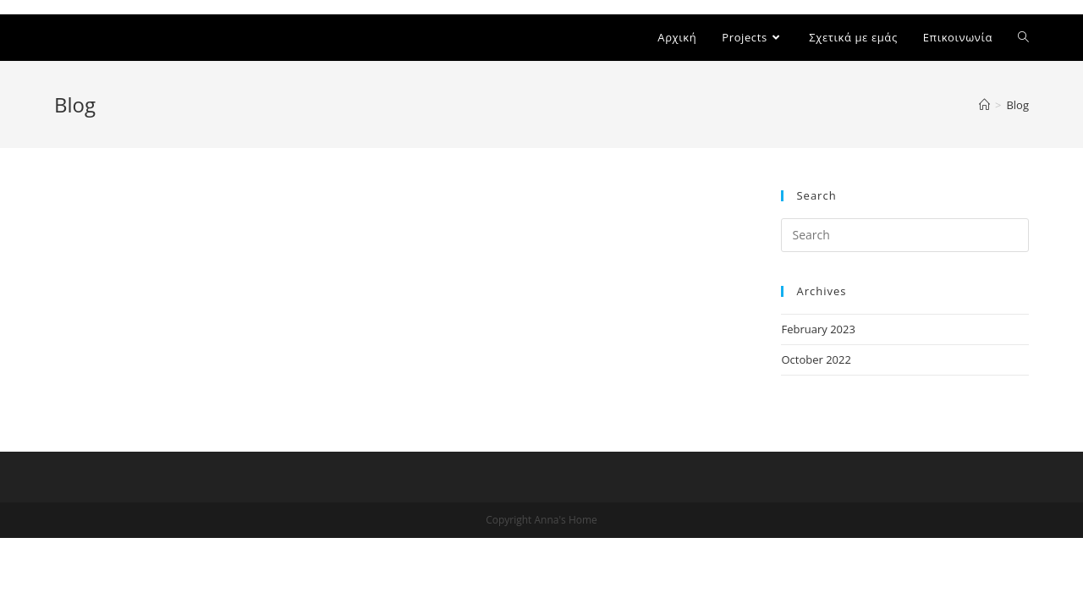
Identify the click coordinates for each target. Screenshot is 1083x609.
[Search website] (1023, 37)
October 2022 (815, 359)
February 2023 (818, 329)
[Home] (984, 104)
